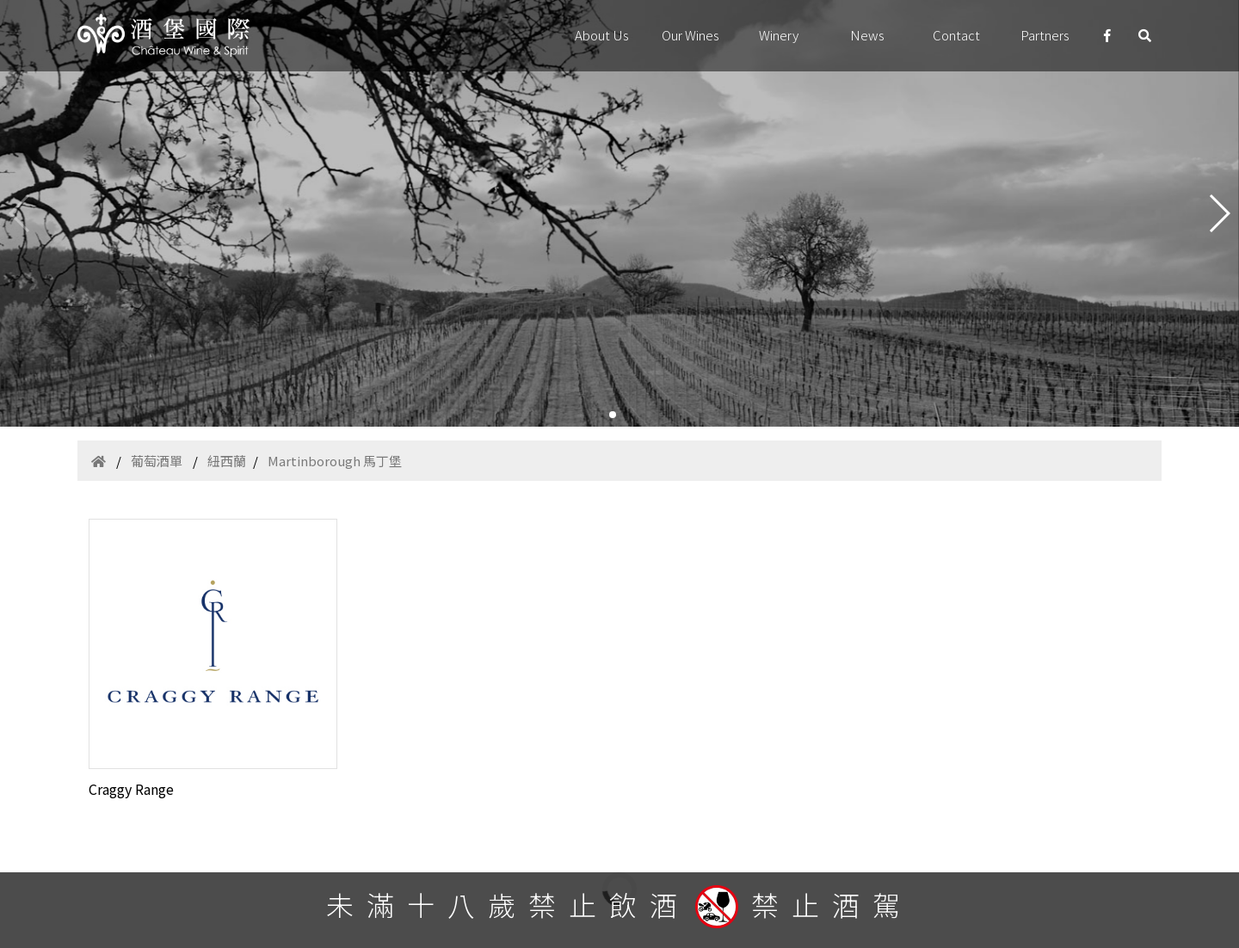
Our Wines (690, 35)
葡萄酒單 (156, 461)
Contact (956, 35)
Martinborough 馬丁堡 (335, 461)
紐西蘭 (226, 461)
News (867, 35)
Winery (778, 35)
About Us (602, 35)
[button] (612, 414)
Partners (1044, 35)
